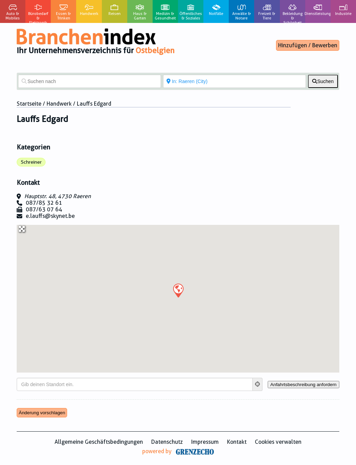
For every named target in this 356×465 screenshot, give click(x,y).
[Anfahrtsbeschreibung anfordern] (303, 384)
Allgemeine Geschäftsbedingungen (99, 442)
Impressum (205, 442)
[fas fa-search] (323, 81)
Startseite (29, 103)
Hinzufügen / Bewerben (307, 45)
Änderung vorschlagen (42, 412)
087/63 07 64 (44, 209)
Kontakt (236, 442)
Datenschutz (167, 442)
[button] (178, 290)
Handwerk (59, 103)
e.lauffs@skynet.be (50, 216)
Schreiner (31, 162)
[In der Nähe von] (234, 81)
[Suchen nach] (89, 81)
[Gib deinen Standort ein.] (135, 384)
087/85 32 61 (44, 202)
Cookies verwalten (278, 442)
